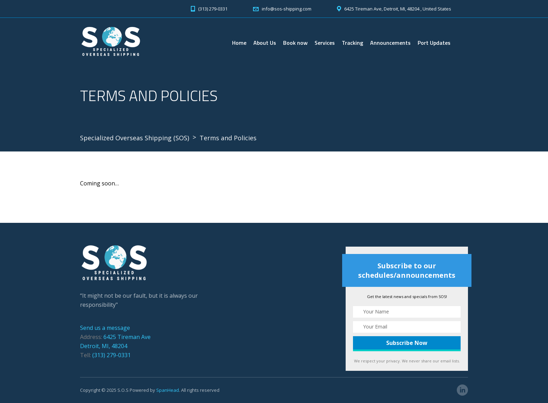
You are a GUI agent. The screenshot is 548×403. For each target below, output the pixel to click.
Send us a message (105, 328)
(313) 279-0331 (111, 355)
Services (325, 42)
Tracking (352, 42)
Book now (295, 42)
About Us (264, 42)
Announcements (390, 42)
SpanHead (167, 390)
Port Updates (434, 42)
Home (239, 42)
